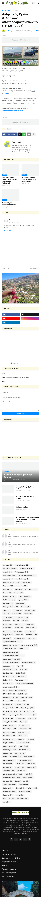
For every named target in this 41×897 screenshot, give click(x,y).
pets (7, 631)
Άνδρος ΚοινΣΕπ (10, 645)
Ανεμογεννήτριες (10, 652)
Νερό (30, 739)
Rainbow (25, 607)
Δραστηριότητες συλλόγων (14, 690)
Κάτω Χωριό (27, 708)
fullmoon (29, 624)
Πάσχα (23, 746)
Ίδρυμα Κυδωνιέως (29, 645)
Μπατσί (22, 736)
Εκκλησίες (26, 697)
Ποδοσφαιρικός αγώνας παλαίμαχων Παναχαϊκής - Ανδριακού (10, 180)
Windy (4, 381)
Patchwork (8, 603)
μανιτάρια (8, 798)
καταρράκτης (9, 792)
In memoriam (9, 596)
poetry (17, 631)
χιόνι (6, 802)
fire (16, 621)
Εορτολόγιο (14, 363)
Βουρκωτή (8, 677)
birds (6, 621)
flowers (7, 624)
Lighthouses (9, 600)
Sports (16, 10)
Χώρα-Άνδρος (9, 785)
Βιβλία (20, 673)
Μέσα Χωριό (9, 725)
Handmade (20, 589)
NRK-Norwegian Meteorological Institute (15, 377)
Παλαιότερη (34, 268)
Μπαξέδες (9, 736)
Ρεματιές (8, 764)
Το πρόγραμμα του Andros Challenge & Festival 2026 (29, 179)
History (33, 589)
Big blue (26, 582)
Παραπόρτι (24, 750)
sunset (19, 635)
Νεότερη (6, 268)
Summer (30, 610)
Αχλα (23, 670)
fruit (18, 624)
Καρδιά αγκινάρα (22, 507)
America (7, 565)
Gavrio (7, 589)
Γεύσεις (8, 683)
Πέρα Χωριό (9, 750)
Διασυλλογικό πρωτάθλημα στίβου (9, 203)
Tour (6, 614)
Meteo (4, 374)
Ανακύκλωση (9, 649)
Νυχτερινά (8, 743)
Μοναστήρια (25, 729)
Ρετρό (20, 764)
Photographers (10, 607)
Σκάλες (31, 767)
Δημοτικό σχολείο (11, 687)
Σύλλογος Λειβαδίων (12, 774)
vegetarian (19, 638)
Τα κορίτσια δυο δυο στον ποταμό (25, 497)
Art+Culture (9, 575)
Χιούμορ (7, 781)
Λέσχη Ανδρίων (10, 722)
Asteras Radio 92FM (26, 575)
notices (30, 628)
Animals (7, 572)
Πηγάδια (7, 753)
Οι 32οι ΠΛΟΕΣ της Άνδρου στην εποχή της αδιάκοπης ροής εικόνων (27, 519)
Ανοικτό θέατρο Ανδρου (13, 656)
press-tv (30, 631)
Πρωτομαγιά (9, 760)
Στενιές (21, 771)
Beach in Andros (11, 582)
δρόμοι (20, 788)
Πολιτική (19, 753)
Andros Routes (22, 565)
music (19, 628)
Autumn (8, 579)
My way (23, 600)
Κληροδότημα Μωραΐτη (12, 715)
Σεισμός (7, 767)
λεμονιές (8, 795)
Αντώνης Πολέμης (11, 663)
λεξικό (20, 795)
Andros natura (10, 568)
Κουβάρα (8, 718)
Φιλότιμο (28, 778)
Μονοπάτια (9, 732)
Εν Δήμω (8, 701)
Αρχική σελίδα (7, 10)
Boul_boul (16, 142)
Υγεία (28, 774)
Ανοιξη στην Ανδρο (11, 659)
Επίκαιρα (21, 701)
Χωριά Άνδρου (21, 781)
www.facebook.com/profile (12, 111)
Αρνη (20, 666)
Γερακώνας (21, 680)
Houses (18, 593)
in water (7, 628)
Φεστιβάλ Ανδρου (11, 778)
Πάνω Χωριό (9, 746)
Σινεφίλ (19, 767)
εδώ (33, 91)
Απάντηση (7, 230)
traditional (31, 635)
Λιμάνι (23, 722)
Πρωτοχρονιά (24, 760)
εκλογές (32, 788)
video (32, 638)
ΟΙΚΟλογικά (23, 743)
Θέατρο (7, 704)
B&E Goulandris (22, 579)
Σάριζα (31, 764)
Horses (7, 593)
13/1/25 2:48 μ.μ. (14, 222)
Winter (16, 614)
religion (8, 635)
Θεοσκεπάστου (22, 704)
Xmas (28, 614)
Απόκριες (8, 666)
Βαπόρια (8, 673)
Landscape (25, 596)
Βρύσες (7, 680)
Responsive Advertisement (20, 40)
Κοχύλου (20, 718)
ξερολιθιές (22, 798)
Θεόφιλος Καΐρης (10, 708)
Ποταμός (29, 757)
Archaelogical (21, 572)
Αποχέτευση (28, 663)
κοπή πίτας (25, 792)
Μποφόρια (9, 739)
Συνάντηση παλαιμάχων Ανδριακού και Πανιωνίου (25, 487)
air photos (23, 617)
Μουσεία (23, 732)
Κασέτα (29, 711)
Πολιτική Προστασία (12, 757)
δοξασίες (8, 788)
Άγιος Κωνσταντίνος (12, 642)
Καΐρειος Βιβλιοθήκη (12, 711)
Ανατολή (23, 649)
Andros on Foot (26, 568)
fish (25, 621)
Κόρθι (32, 718)
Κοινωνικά (30, 715)
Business (8, 586)
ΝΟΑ (21, 739)
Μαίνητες (24, 725)
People (20, 603)
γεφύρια (23, 785)
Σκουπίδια (8, 771)
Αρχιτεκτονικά (10, 670)
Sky (6, 610)
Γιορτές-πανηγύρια (24, 683)
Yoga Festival (9, 617)
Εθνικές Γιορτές (10, 697)
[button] (3, 3)
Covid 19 (21, 586)
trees (7, 638)
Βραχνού (21, 677)
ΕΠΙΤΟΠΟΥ (9, 694)
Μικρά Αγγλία (9, 729)
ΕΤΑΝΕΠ (22, 694)
